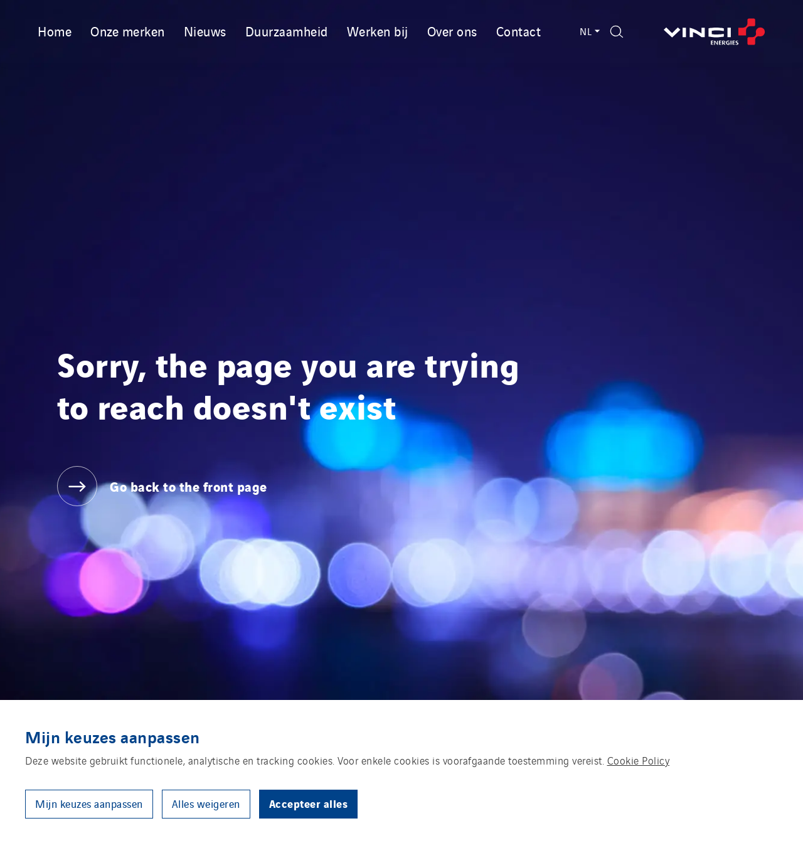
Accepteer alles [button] (308, 803)
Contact (518, 30)
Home (55, 30)
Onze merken (127, 30)
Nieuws (205, 30)
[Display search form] (616, 31)
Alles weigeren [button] (206, 803)
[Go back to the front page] (714, 31)
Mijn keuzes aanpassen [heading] (112, 736)
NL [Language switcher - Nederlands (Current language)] (589, 31)
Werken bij (377, 30)
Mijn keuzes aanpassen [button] (89, 803)
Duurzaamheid (286, 30)
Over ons (452, 30)
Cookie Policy (638, 760)
